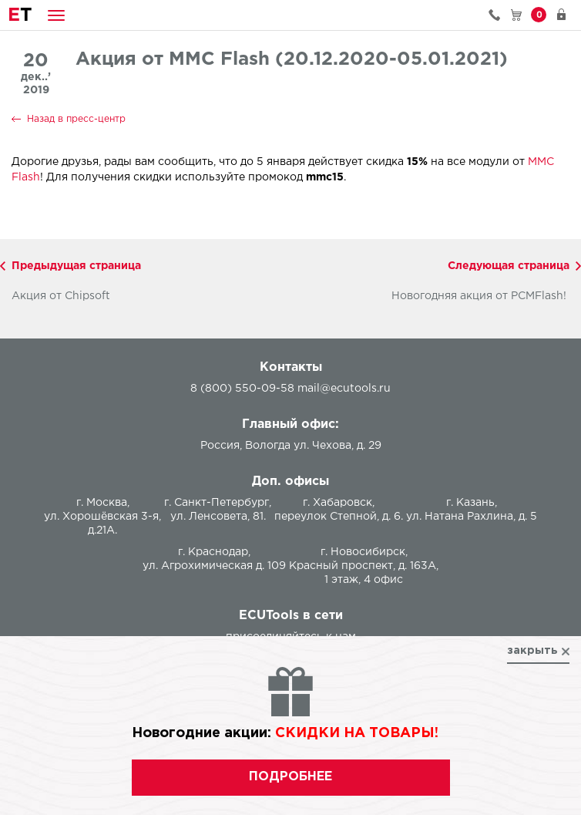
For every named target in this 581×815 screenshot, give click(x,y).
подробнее (290, 777)
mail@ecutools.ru (344, 388)
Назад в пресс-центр (76, 119)
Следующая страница (508, 266)
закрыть (532, 650)
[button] (56, 15)
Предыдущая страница (76, 266)
